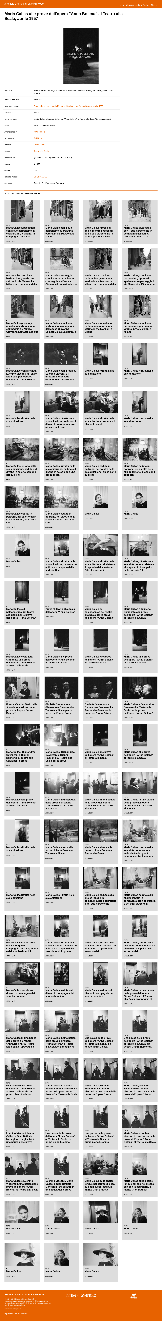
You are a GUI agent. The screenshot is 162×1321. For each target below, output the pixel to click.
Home (122, 4)
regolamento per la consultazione (15, 1314)
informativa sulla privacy (12, 1309)
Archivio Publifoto (142, 5)
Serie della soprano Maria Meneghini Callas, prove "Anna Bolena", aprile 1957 (68, 106)
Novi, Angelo (39, 132)
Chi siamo (130, 5)
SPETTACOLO (40, 177)
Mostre (154, 5)
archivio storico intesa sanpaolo (24, 4)
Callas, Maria (40, 145)
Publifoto (38, 138)
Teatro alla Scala (41, 151)
